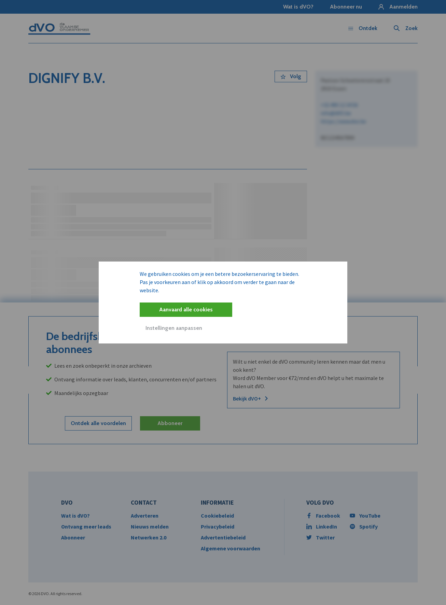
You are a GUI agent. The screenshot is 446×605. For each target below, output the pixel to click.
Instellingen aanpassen (173, 328)
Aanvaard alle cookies (186, 309)
